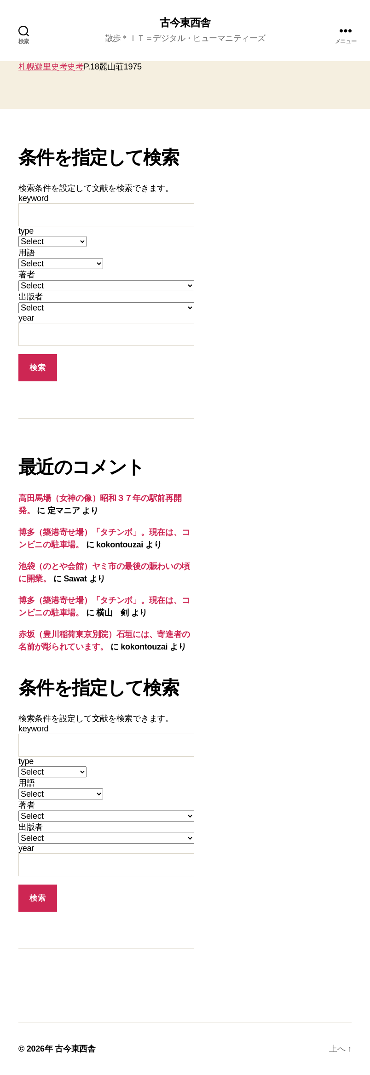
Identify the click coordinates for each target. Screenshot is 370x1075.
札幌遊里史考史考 (51, 67)
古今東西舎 (184, 23)
